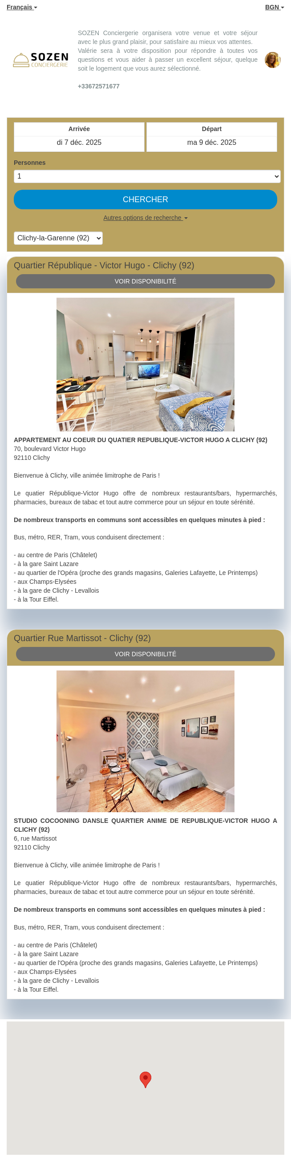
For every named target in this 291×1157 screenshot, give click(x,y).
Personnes (30, 162)
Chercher (145, 199)
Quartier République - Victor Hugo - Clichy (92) (104, 265)
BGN (274, 7)
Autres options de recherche (146, 217)
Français (22, 7)
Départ (212, 128)
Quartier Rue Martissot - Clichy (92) (82, 638)
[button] (145, 1080)
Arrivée (79, 128)
